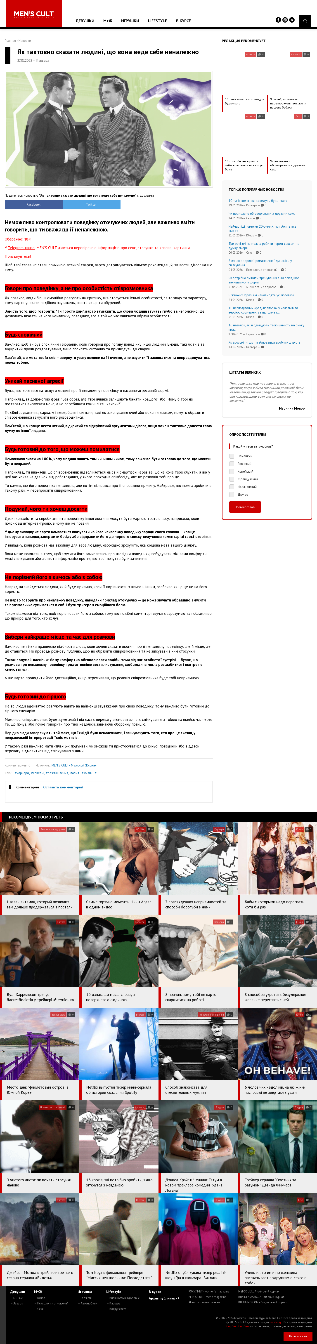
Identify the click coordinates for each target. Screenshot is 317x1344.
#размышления (57, 773)
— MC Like (16, 1298)
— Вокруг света (116, 1309)
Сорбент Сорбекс (238, 1326)
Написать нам (298, 1336)
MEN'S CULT (207, 1297)
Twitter (83, 204)
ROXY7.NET (209, 1291)
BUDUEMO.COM (262, 1302)
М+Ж (107, 20)
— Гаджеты (85, 1298)
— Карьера (113, 1303)
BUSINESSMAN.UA (261, 1297)
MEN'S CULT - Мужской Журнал (74, 765)
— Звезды (17, 1303)
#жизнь (87, 773)
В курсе (183, 20)
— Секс (38, 1309)
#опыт (74, 773)
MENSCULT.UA (258, 1291)
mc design (276, 1322)
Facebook (31, 204)
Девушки (85, 20)
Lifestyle (157, 20)
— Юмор (39, 1298)
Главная (10, 40)
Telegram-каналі (21, 247)
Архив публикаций (164, 1298)
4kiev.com (204, 1302)
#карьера (22, 773)
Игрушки (130, 20)
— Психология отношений (51, 1303)
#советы (37, 773)
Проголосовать (245, 507)
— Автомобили (87, 1303)
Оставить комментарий (63, 787)
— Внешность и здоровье (123, 1298)
